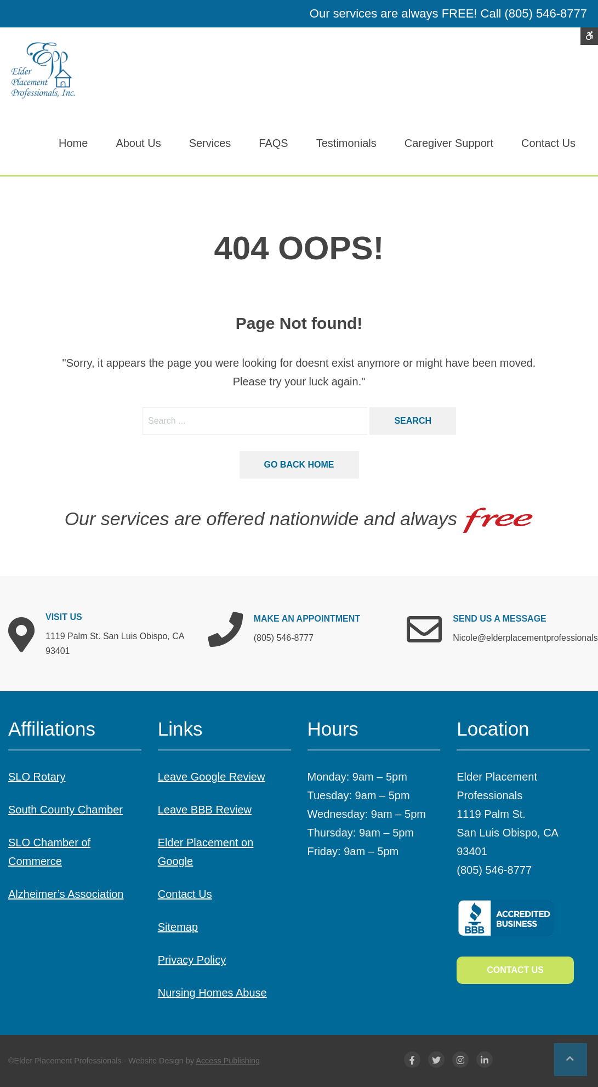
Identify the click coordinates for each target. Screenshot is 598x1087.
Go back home (299, 464)
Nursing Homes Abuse (212, 993)
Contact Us (548, 143)
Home (73, 143)
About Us (138, 143)
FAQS (273, 143)
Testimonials (346, 143)
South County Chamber (65, 810)
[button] (570, 1059)
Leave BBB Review (205, 810)
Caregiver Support (449, 143)
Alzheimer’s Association (65, 894)
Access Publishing (228, 1060)
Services (210, 143)
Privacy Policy (192, 960)
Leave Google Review (211, 777)
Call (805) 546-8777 (534, 13)
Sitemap (178, 927)
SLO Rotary (36, 777)
